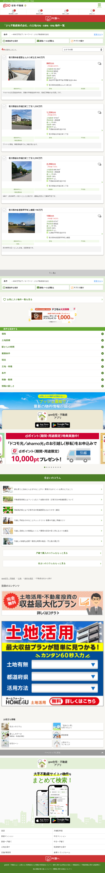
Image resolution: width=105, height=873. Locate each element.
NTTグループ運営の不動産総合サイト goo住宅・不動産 (18, 1)
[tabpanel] (52, 449)
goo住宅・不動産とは (10, 865)
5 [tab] (53, 467)
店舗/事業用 (6, 852)
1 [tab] (44, 467)
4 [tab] (51, 467)
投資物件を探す (60, 847)
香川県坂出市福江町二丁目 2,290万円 (25, 158)
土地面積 (6, 340)
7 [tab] (58, 467)
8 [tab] (60, 467)
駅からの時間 (8, 347)
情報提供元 (76, 865)
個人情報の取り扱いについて (42, 869)
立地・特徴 (7, 366)
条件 (4, 373)
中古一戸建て (59, 842)
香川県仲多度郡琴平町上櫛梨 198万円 (26, 210)
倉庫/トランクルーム (62, 852)
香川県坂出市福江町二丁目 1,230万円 (25, 106)
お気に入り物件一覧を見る (17, 299)
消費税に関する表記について (61, 869)
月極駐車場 (58, 831)
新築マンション (7, 836)
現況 (4, 360)
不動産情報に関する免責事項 (90, 865)
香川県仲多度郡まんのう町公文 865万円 (27, 57)
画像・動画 (7, 379)
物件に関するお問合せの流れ (62, 865)
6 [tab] (56, 467)
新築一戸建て (6, 842)
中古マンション (60, 836)
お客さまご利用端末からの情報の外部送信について (35, 865)
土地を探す (5, 847)
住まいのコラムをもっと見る (52, 563)
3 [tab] (49, 467)
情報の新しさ (8, 386)
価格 (4, 334)
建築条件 (6, 353)
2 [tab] (47, 467)
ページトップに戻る (52, 753)
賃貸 (3, 831)
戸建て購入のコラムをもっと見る (52, 553)
